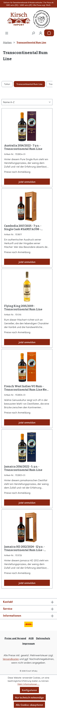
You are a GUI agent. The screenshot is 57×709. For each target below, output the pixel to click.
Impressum (28, 643)
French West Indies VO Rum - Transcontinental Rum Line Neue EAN (27, 388)
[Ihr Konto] (40, 33)
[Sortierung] (27, 102)
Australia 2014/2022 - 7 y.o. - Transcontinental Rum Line (23, 147)
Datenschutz (43, 638)
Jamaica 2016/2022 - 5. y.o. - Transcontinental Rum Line (23, 468)
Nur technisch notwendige (29, 697)
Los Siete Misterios (35, 84)
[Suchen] (33, 33)
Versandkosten (11, 658)
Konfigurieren (29, 690)
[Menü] (6, 33)
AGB (31, 638)
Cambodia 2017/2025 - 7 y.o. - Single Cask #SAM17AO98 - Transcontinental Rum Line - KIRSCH (24, 227)
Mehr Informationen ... (28, 684)
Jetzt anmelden (27, 181)
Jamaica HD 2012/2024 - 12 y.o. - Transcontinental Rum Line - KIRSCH (24, 548)
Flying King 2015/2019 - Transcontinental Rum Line (23, 307)
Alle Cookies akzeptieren (29, 704)
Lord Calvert (14, 84)
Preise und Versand (15, 638)
